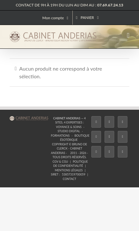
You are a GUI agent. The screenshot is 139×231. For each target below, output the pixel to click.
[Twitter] (30, 157)
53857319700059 (65, 149)
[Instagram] (43, 157)
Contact (88, 149)
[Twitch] (69, 157)
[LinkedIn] (96, 157)
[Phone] (122, 157)
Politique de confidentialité (70, 145)
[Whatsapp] (109, 157)
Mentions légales (112, 145)
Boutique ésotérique (81, 136)
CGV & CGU (34, 145)
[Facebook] (17, 157)
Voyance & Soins (86, 132)
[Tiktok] (56, 157)
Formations (50, 136)
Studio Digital (115, 132)
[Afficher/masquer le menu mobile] (128, 35)
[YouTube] (83, 157)
